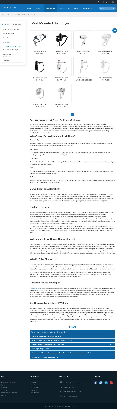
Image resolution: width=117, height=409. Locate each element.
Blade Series (34, 385)
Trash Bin (6, 60)
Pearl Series (34, 382)
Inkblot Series (34, 392)
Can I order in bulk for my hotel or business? (71, 336)
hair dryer (63, 155)
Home (28, 8)
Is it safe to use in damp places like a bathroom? (71, 344)
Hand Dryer (7, 38)
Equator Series (34, 390)
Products (50, 8)
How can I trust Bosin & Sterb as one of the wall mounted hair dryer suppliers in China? (71, 353)
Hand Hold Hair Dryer (11, 49)
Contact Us (88, 8)
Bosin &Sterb (36, 288)
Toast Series (34, 387)
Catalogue (99, 2)
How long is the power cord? (71, 349)
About (39, 8)
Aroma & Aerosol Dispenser (8, 55)
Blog (76, 8)
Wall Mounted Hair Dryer (13, 46)
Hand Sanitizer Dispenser (11, 29)
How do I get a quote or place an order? (71, 357)
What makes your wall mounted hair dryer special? (71, 332)
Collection (64, 8)
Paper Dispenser (8, 33)
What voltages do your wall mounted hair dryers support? (71, 340)
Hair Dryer (17, 14)
